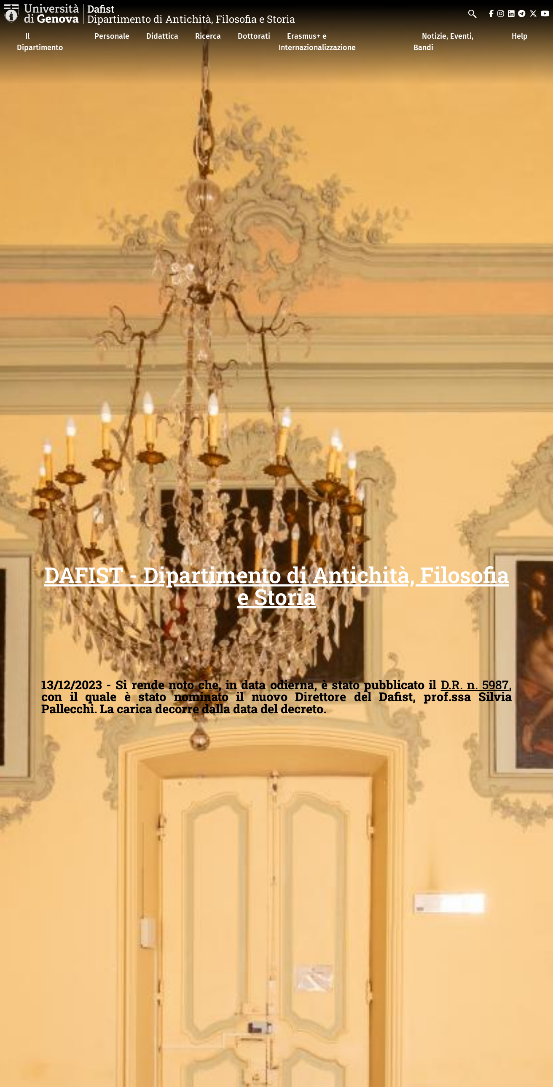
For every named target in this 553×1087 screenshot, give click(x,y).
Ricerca (208, 36)
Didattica (162, 36)
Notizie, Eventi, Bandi (443, 42)
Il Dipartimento (40, 42)
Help (520, 36)
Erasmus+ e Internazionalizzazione (317, 42)
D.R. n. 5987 (475, 685)
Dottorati (254, 36)
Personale (111, 36)
